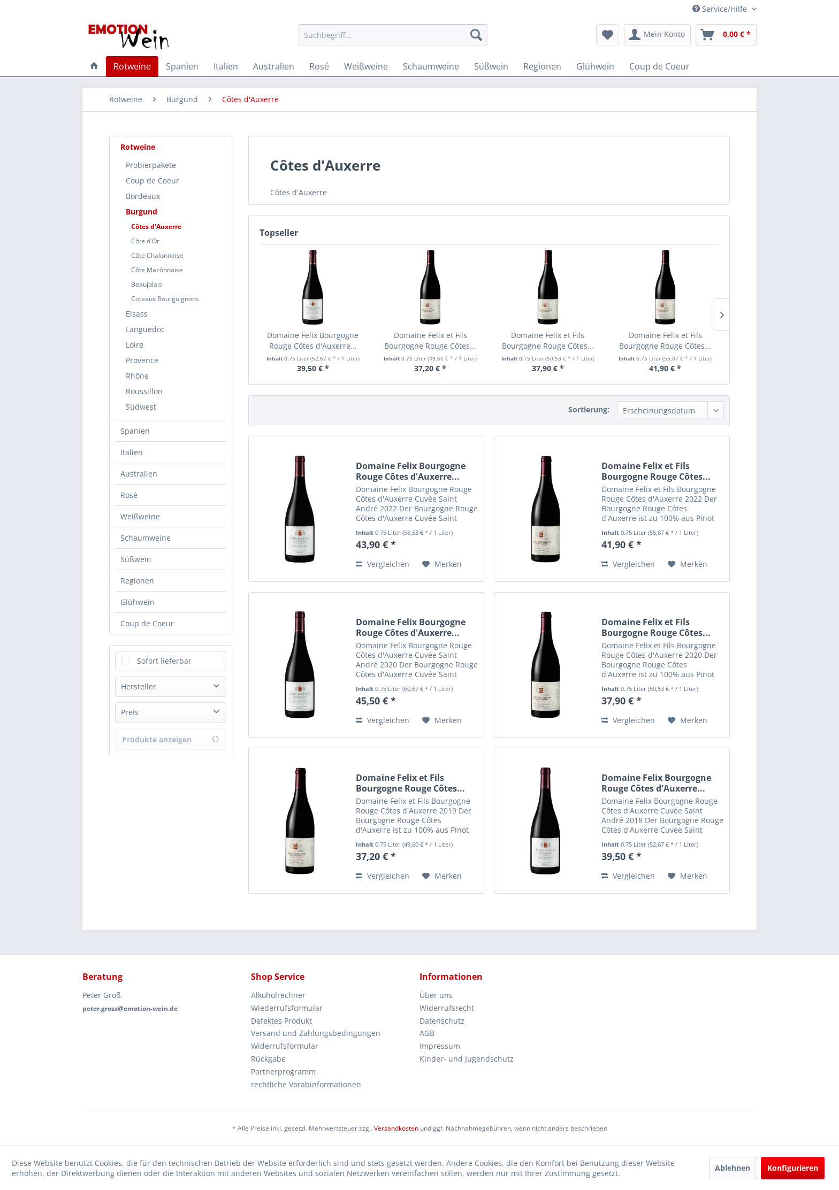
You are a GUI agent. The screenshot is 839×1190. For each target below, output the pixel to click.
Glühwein (137, 602)
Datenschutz (442, 1021)
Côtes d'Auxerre (156, 226)
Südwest (141, 407)
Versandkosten (396, 1128)
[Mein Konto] (657, 34)
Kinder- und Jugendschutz (467, 1059)
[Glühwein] (595, 66)
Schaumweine (145, 538)
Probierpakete (151, 165)
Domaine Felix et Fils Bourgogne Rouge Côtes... (430, 340)
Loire (134, 345)
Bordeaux (143, 196)
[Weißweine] (366, 66)
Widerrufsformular (284, 1046)
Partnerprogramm (283, 1071)
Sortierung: (588, 409)
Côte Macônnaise (157, 269)
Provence (142, 360)
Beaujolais (146, 284)
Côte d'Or (145, 240)
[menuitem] (393, 34)
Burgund (141, 211)
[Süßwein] (491, 66)
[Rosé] (319, 66)
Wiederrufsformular (287, 1008)
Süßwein (135, 559)
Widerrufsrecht (447, 1008)
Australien (138, 474)
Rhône (137, 376)
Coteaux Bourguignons (165, 298)
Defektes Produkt (281, 1021)
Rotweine (137, 147)
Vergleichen (382, 564)
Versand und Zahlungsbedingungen (315, 1033)
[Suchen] (476, 34)
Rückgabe (268, 1059)
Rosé (129, 495)
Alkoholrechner (278, 995)
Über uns (436, 995)
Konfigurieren (792, 1168)
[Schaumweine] (431, 66)
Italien (131, 452)
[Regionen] (542, 66)
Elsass (137, 314)
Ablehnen (732, 1168)
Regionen (137, 580)
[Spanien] (182, 66)
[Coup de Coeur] (659, 66)
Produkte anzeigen (170, 739)
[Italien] (226, 66)
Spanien (135, 431)
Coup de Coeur (152, 180)
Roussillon (144, 391)
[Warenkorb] (726, 34)
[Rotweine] (132, 66)
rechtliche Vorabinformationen (306, 1084)
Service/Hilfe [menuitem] (720, 9)
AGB (427, 1033)
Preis (130, 712)
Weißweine (140, 516)
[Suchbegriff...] (393, 34)
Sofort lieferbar (164, 661)
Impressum (440, 1046)
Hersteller (138, 686)
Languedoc (145, 329)
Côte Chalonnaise (157, 255)
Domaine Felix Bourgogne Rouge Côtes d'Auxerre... (313, 340)
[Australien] (274, 66)
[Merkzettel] (607, 34)
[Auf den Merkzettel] (442, 564)
